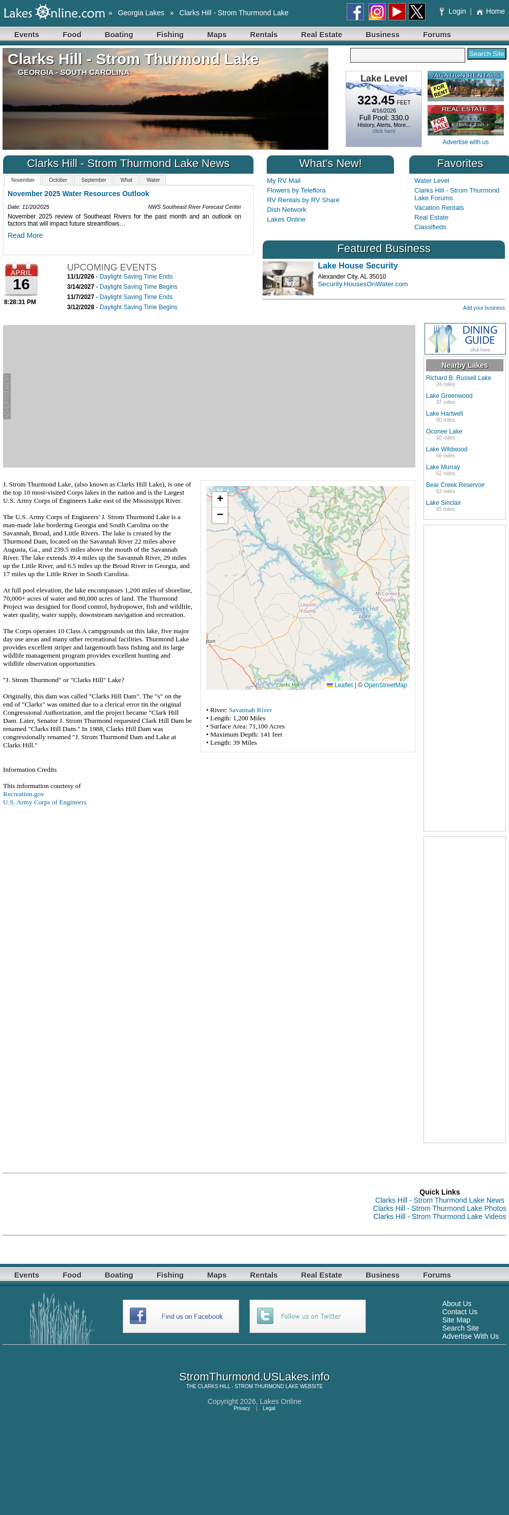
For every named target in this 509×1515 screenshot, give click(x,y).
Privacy (242, 1408)
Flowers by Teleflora (296, 190)
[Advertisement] (213, 396)
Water (153, 180)
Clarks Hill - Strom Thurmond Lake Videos (440, 1216)
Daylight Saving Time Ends (136, 276)
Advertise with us (465, 142)
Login (454, 11)
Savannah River (250, 710)
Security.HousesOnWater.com (363, 284)
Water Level (431, 180)
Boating (119, 34)
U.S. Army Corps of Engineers (45, 802)
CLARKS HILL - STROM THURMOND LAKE (248, 1386)
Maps (217, 34)
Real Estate (322, 34)
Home (490, 11)
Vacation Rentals (439, 207)
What (126, 180)
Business (382, 34)
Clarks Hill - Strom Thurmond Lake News (439, 1200)
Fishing (170, 34)
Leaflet (340, 685)
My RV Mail (283, 180)
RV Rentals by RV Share (303, 200)
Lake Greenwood (449, 395)
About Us (457, 1304)
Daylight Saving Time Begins (139, 286)
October (58, 180)
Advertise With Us (470, 1336)
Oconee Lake (444, 431)
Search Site (460, 1328)
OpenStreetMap (385, 685)
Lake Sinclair (443, 502)
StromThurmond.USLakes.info (254, 1376)
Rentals (263, 34)
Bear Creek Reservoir (455, 485)
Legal (269, 1408)
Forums (437, 34)
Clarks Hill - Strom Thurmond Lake (233, 13)
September (93, 180)
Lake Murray (443, 467)
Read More (25, 235)
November (23, 180)
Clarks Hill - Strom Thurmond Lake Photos (439, 1208)
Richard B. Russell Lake (458, 378)
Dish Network (286, 209)
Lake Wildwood (446, 449)
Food (72, 34)
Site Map (456, 1320)
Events (26, 34)
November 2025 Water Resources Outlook (78, 194)
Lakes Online (286, 219)
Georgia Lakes (141, 13)
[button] (220, 500)
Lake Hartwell (444, 413)
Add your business (484, 308)
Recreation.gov (23, 794)
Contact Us (459, 1312)
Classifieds (430, 227)
